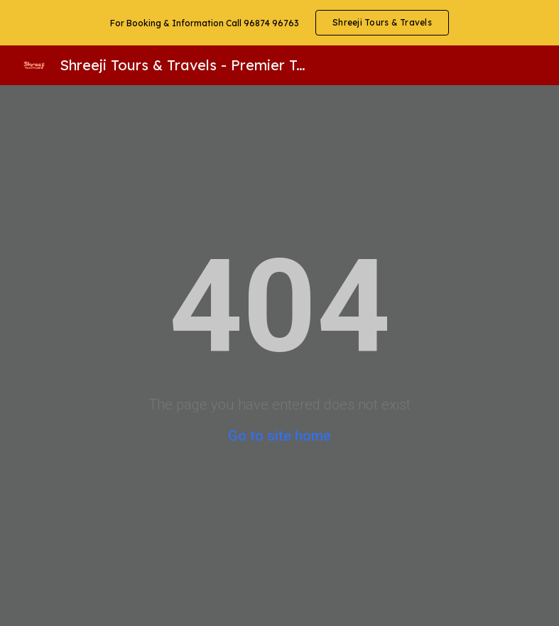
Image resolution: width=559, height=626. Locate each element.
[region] (279, 22)
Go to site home (279, 435)
